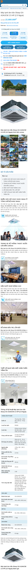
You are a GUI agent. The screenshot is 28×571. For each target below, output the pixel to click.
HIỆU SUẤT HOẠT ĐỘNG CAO (12, 188)
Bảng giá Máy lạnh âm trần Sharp (9, 23)
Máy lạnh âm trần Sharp (15, 8)
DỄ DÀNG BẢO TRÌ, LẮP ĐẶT (12, 190)
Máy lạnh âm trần (5, 8)
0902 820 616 (7, 47)
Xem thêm (23, 37)
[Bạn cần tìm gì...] (22, 5)
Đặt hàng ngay (14, 42)
